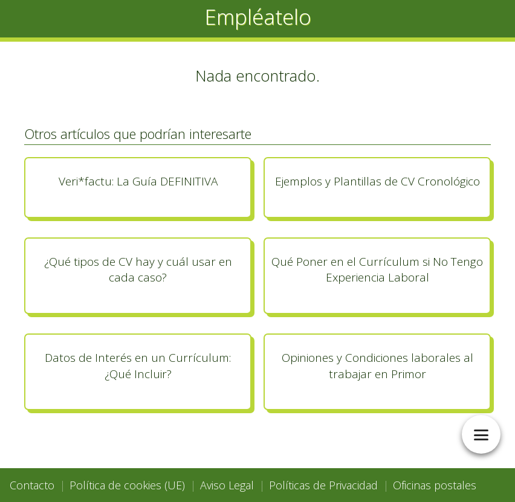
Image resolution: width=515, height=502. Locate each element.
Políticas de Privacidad (323, 485)
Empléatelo (257, 16)
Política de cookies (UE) (127, 485)
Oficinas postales (434, 485)
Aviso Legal (227, 485)
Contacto (32, 485)
